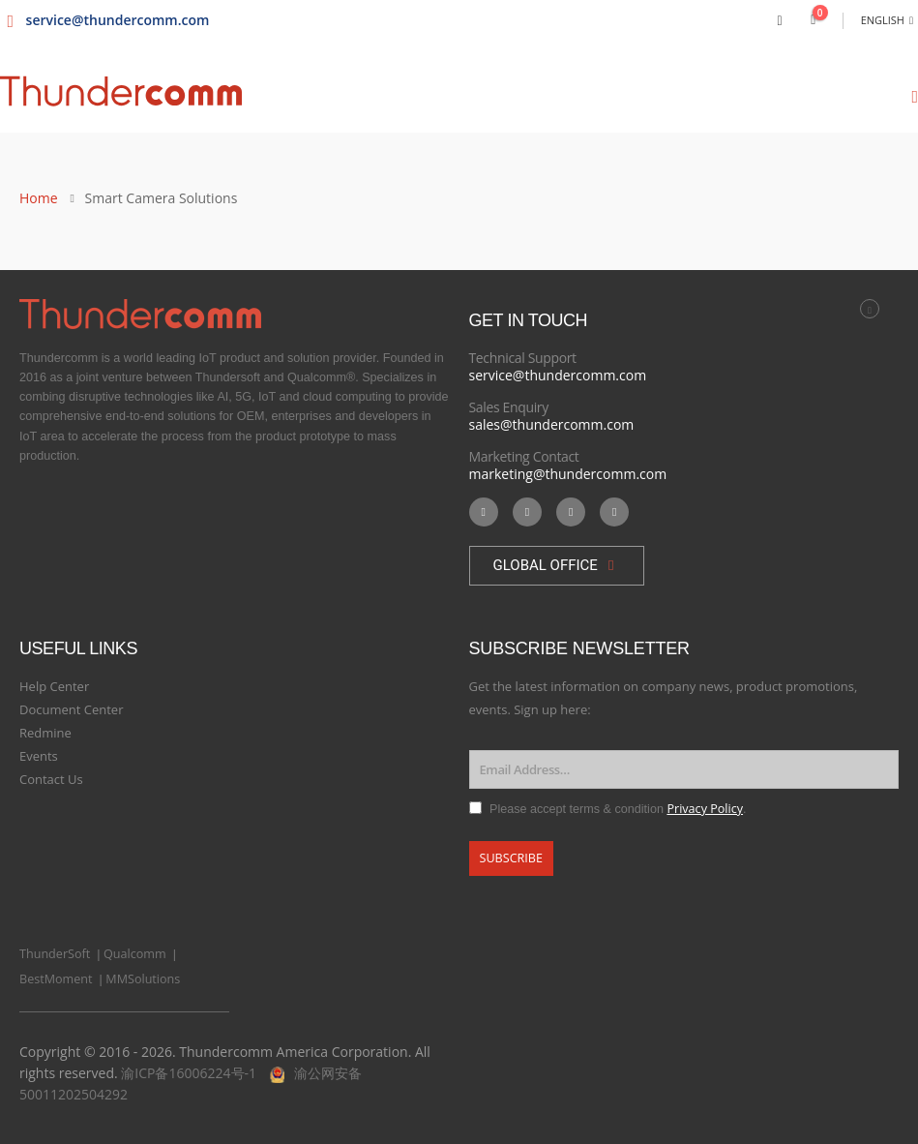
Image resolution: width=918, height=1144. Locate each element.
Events (38, 756)
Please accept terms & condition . (618, 809)
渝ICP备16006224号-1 (188, 1073)
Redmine (45, 732)
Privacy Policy (704, 808)
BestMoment (56, 979)
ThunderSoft (54, 954)
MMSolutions (142, 979)
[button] (556, 566)
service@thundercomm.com (558, 375)
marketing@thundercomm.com (568, 474)
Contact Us (51, 779)
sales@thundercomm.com (552, 424)
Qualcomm (135, 954)
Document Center (71, 709)
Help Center (54, 686)
